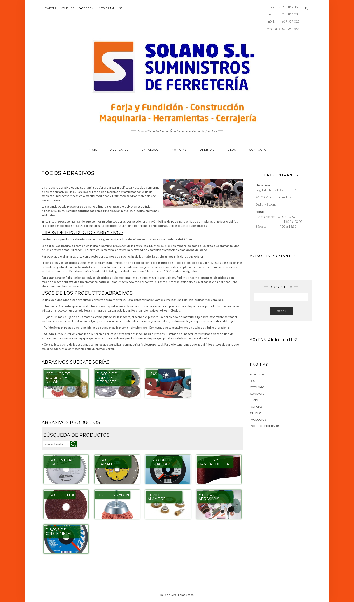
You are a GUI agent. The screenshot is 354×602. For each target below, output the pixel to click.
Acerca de (119, 149)
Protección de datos (264, 426)
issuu (122, 8)
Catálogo (150, 149)
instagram (106, 8)
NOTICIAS (179, 149)
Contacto (258, 149)
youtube (67, 8)
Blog (232, 149)
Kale (163, 595)
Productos (258, 419)
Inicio (92, 149)
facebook (86, 8)
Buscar (281, 310)
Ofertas (207, 149)
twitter (51, 8)
